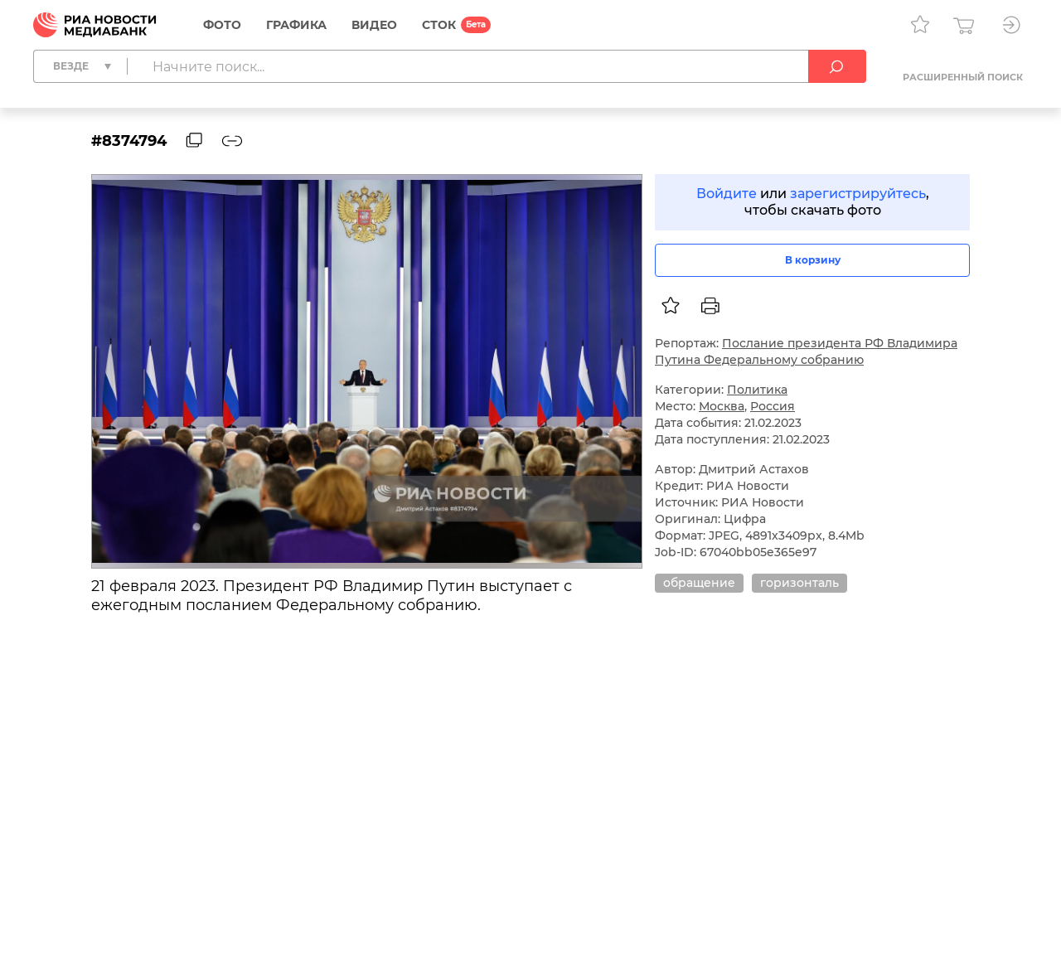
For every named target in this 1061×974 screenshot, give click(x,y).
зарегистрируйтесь (858, 193)
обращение (699, 582)
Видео (374, 24)
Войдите (726, 193)
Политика (757, 389)
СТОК (439, 24)
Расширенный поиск (963, 77)
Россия (772, 406)
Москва (721, 406)
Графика (296, 24)
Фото (222, 24)
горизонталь (799, 582)
